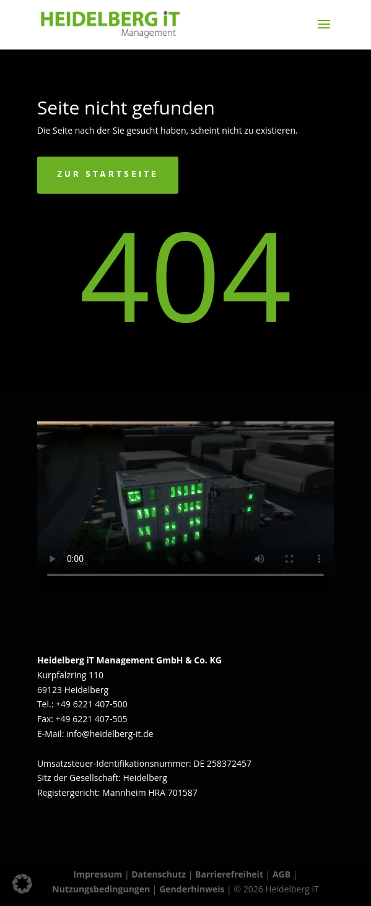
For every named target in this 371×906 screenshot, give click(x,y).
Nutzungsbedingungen (101, 889)
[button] (22, 883)
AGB (281, 874)
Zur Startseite (108, 174)
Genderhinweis (193, 889)
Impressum (98, 874)
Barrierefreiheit (229, 874)
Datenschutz (158, 874)
